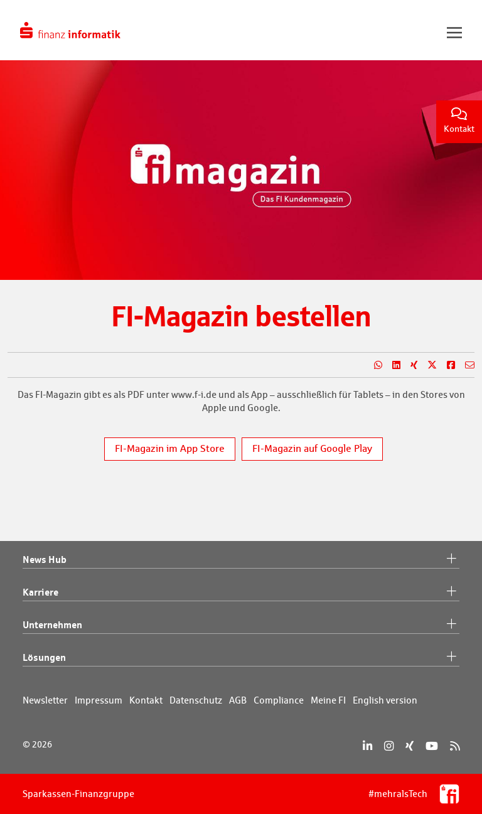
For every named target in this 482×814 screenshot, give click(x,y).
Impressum (98, 700)
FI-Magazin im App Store (170, 448)
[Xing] (409, 745)
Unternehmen (241, 625)
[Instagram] (389, 745)
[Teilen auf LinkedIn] (391, 365)
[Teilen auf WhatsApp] (373, 365)
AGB (238, 700)
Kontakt (459, 121)
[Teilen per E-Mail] (464, 365)
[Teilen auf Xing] (408, 365)
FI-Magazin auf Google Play (312, 448)
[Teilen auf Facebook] (446, 365)
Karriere (241, 592)
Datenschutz (195, 700)
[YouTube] (432, 745)
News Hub (241, 560)
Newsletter (45, 700)
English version (385, 700)
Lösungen (241, 658)
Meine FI (328, 700)
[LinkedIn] (367, 745)
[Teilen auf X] (427, 365)
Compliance (279, 700)
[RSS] (454, 745)
